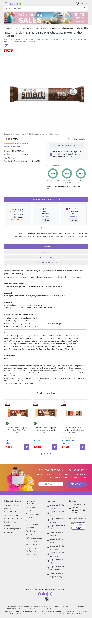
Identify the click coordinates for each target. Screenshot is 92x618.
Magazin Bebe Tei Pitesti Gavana (55, 534)
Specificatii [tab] (46, 252)
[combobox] (46, 8)
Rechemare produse (12, 528)
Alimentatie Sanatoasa (10, 28)
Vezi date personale (68, 477)
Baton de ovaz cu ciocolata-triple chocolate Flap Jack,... (74, 430)
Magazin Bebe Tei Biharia (55, 506)
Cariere (29, 510)
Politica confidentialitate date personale (35, 524)
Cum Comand (10, 511)
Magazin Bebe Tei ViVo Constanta (55, 568)
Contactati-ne (10, 532)
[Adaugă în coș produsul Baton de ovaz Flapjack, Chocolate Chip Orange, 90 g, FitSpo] (26, 447)
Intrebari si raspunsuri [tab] (46, 262)
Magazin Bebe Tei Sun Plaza (55, 554)
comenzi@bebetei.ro (77, 518)
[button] (41, 227)
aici (71, 157)
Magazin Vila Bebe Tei (56, 527)
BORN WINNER (68, 440)
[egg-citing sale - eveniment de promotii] (46, 18)
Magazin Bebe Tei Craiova (55, 520)
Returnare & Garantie (13, 518)
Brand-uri (8, 525)
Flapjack (9, 443)
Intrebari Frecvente (12, 522)
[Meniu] (6, 3)
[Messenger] (43, 594)
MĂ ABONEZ (76, 484)
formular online (32, 554)
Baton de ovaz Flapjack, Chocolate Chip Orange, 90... (18, 430)
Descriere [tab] (46, 246)
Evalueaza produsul (12, 146)
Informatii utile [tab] (46, 257)
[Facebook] (39, 594)
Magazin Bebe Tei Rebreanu (55, 547)
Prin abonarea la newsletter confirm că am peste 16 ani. (63, 474)
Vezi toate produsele (76, 139)
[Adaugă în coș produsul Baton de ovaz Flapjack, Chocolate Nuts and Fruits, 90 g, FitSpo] (54, 447)
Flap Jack (65, 443)
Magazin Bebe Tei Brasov (55, 513)
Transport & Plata (11, 515)
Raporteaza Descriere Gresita (19, 383)
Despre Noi (30, 507)
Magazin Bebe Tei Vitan (55, 561)
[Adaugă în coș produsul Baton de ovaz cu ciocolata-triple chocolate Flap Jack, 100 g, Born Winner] (82, 447)
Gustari (22, 28)
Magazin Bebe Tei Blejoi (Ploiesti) (55, 575)
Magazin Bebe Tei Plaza (55, 541)
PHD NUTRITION (17, 151)
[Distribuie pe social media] (6, 46)
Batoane (30, 28)
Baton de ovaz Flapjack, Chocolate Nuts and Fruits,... (46, 430)
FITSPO (9, 440)
